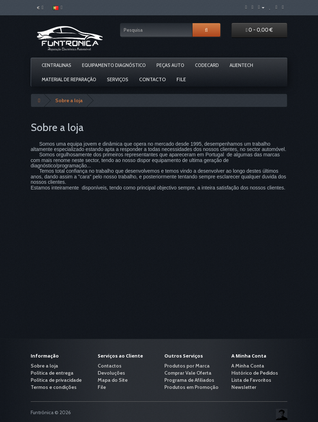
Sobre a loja (69, 100)
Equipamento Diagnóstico (114, 65)
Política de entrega (52, 373)
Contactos (110, 366)
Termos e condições (54, 387)
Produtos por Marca (187, 366)
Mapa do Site (113, 380)
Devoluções (111, 373)
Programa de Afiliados (189, 380)
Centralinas (56, 65)
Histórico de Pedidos (254, 373)
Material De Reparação (69, 79)
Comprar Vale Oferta (187, 373)
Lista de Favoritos (251, 380)
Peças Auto (170, 65)
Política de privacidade (56, 380)
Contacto (152, 79)
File (181, 79)
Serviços (117, 79)
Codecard (207, 65)
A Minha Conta (247, 366)
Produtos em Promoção (191, 387)
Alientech (241, 65)
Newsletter (243, 387)
